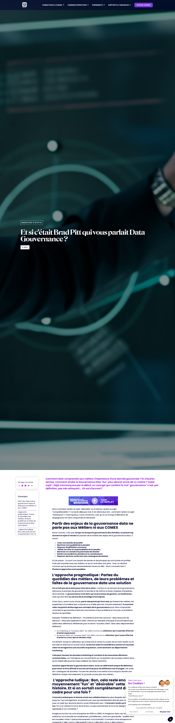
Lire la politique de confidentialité (139, 705)
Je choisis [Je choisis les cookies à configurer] (149, 712)
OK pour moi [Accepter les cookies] (165, 712)
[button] (53, 5)
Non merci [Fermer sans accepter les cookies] (134, 712)
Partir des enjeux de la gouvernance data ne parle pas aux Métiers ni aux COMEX (27, 504)
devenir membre (144, 5)
